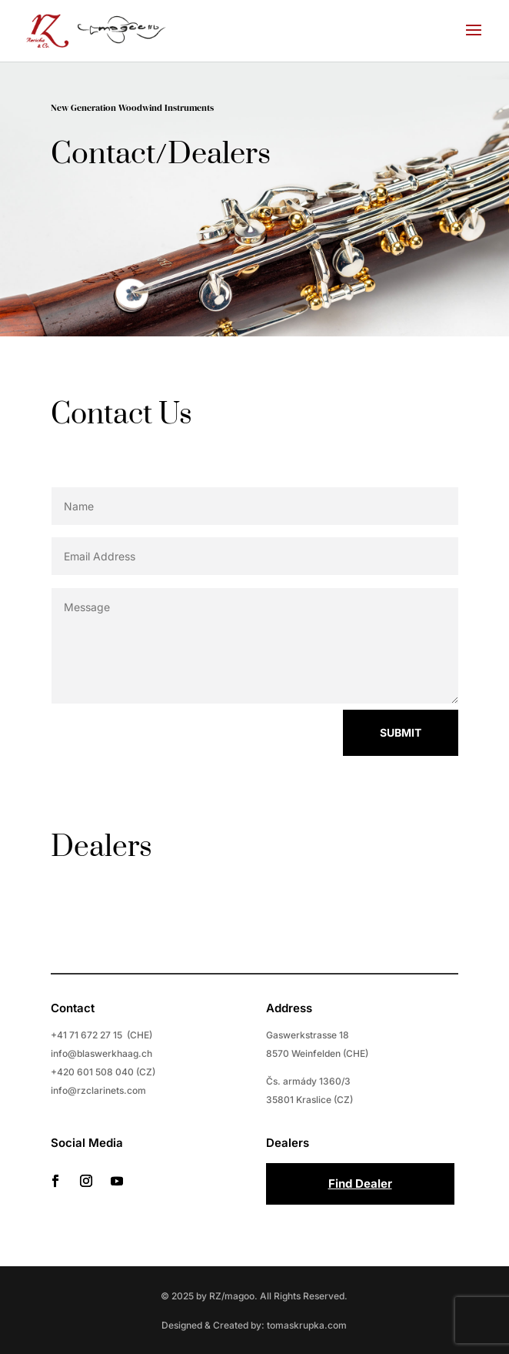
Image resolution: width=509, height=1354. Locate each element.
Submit (383, 732)
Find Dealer (360, 1183)
